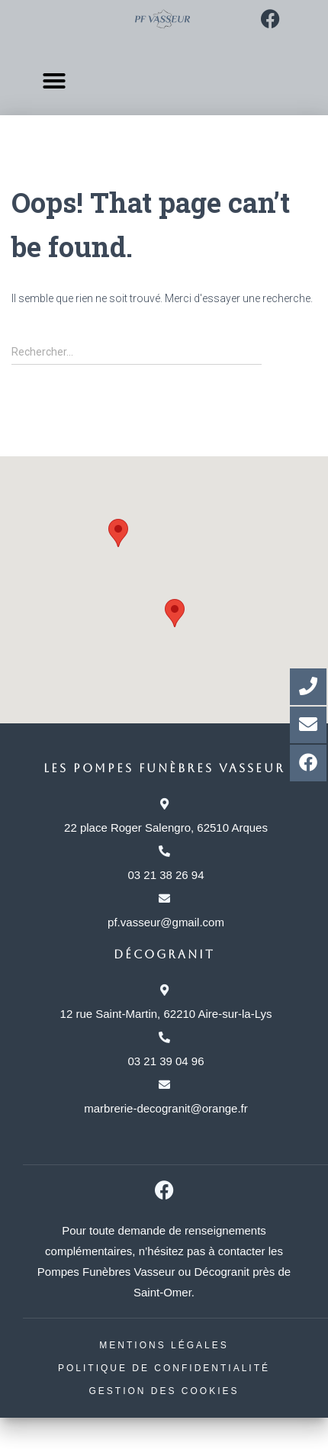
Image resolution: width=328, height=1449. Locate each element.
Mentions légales (163, 1345)
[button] (54, 77)
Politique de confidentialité (164, 1368)
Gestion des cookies (163, 1391)
